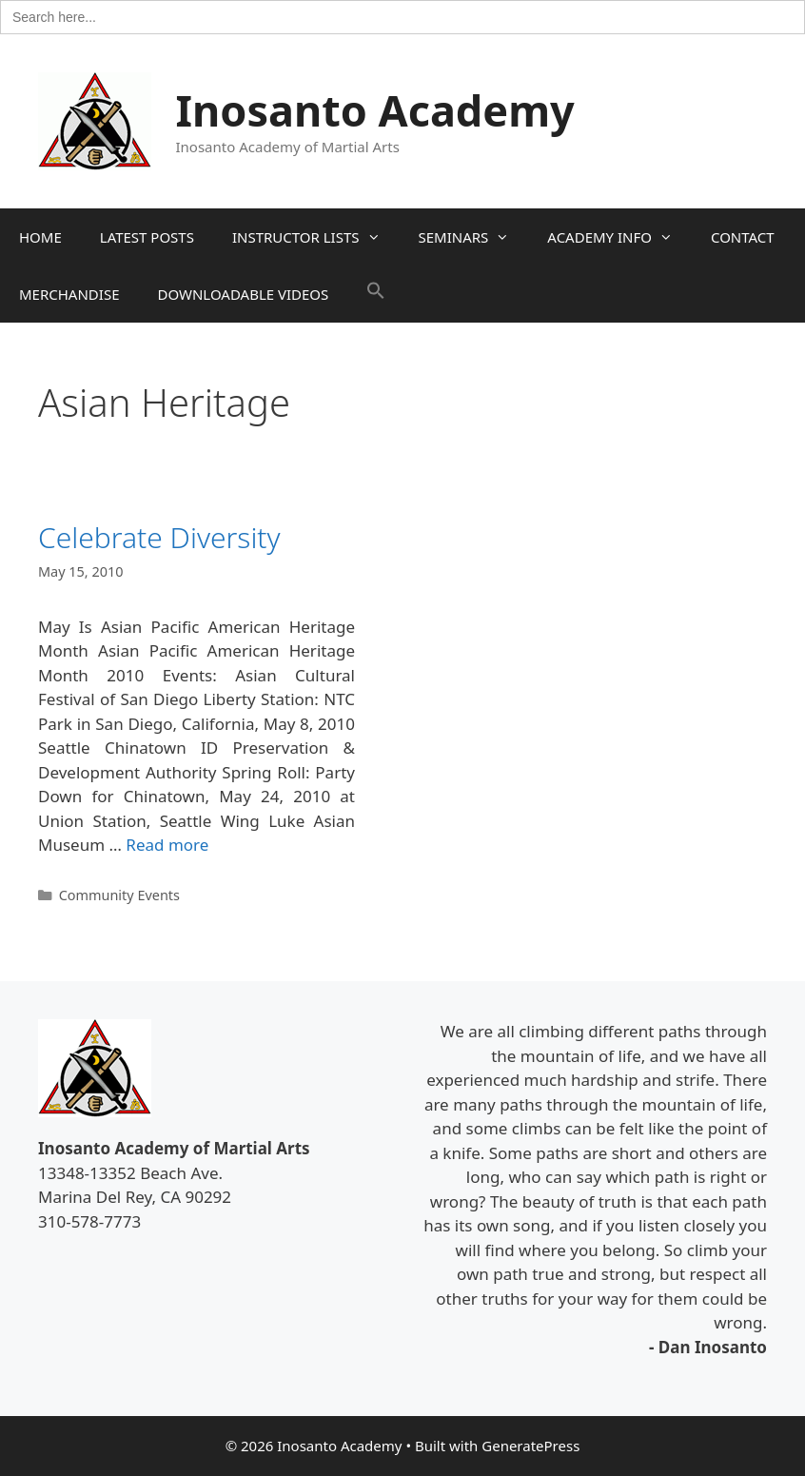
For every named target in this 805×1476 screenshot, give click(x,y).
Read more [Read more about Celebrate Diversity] (167, 845)
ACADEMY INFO (619, 237)
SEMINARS (474, 237)
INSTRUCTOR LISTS (316, 237)
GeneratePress (530, 1445)
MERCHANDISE (69, 294)
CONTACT (743, 236)
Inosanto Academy (375, 110)
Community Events (119, 895)
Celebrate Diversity (159, 537)
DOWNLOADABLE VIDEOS (242, 294)
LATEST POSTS (147, 236)
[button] (375, 294)
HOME (40, 236)
